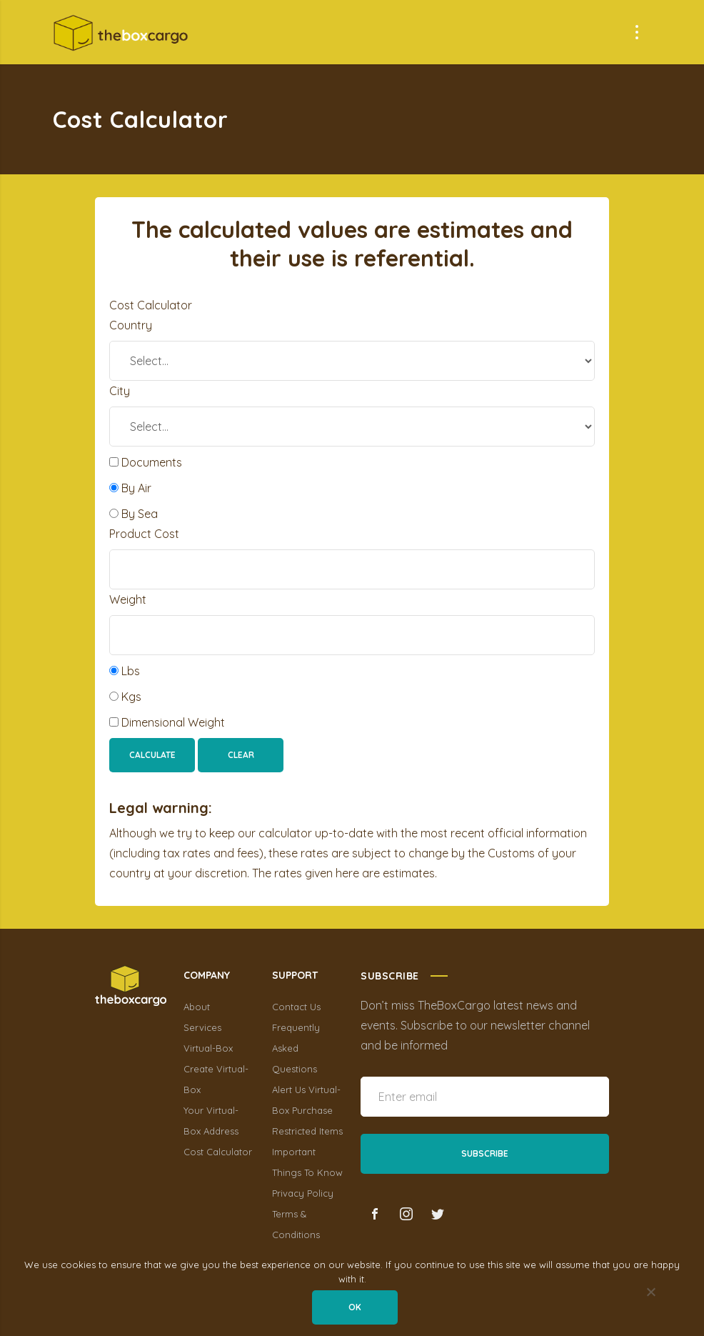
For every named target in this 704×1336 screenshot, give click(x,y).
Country (130, 325)
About (196, 1006)
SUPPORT (295, 975)
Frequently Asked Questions (296, 1048)
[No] (650, 1293)
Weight (127, 599)
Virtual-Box (208, 1048)
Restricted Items (307, 1131)
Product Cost (144, 534)
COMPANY (206, 975)
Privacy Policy (302, 1193)
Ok (355, 1307)
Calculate (152, 754)
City (119, 391)
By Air (130, 488)
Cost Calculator (217, 1151)
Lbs (124, 671)
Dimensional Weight (167, 722)
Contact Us (296, 1006)
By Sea (133, 514)
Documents (145, 462)
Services (202, 1027)
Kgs (125, 696)
